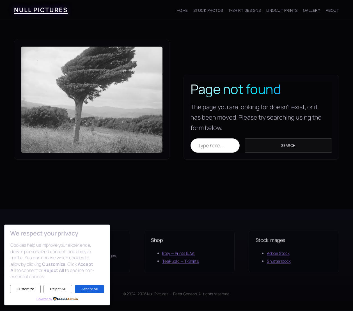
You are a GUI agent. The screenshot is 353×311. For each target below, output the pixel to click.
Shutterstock (279, 264)
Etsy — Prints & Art (178, 256)
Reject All (58, 289)
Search (288, 145)
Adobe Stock (278, 256)
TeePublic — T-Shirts (180, 264)
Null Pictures (41, 10)
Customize (25, 289)
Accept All (89, 289)
